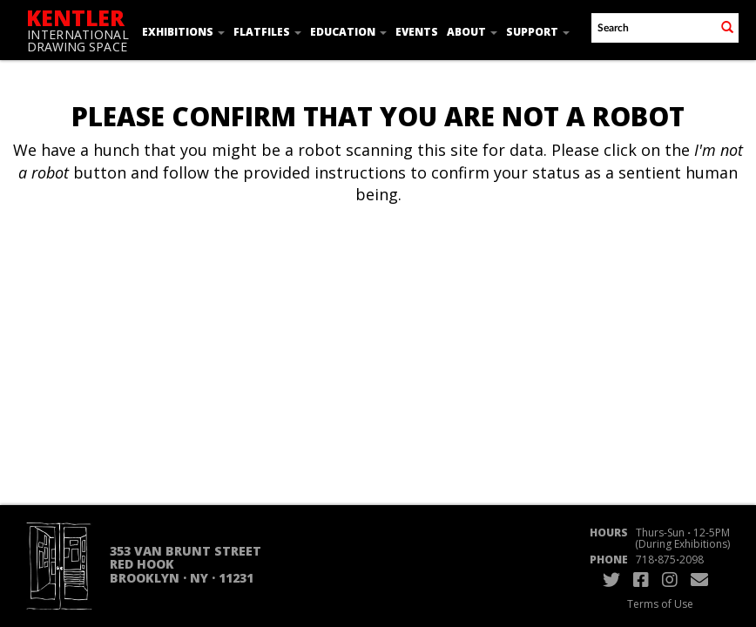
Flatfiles (267, 31)
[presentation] (401, 274)
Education (348, 31)
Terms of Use (660, 604)
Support (538, 31)
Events (416, 31)
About (472, 31)
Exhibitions (183, 31)
